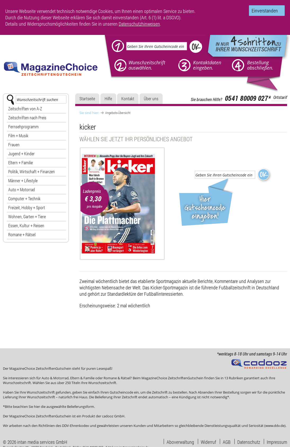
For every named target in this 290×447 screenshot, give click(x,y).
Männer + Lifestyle (23, 180)
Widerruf (208, 441)
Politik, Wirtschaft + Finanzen (31, 171)
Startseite (87, 98)
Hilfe (108, 98)
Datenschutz (248, 441)
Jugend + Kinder (21, 153)
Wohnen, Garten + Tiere (27, 216)
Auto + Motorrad (21, 189)
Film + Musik (18, 135)
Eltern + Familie (20, 162)
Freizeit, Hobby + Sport (26, 207)
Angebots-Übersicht (118, 112)
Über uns (151, 98)
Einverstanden (265, 10)
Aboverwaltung (180, 441)
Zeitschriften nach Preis (27, 117)
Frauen (14, 144)
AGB (227, 441)
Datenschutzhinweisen (139, 24)
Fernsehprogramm (23, 126)
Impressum (277, 441)
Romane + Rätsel (21, 234)
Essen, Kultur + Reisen (26, 225)
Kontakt (127, 98)
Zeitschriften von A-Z (25, 108)
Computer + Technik (24, 198)
